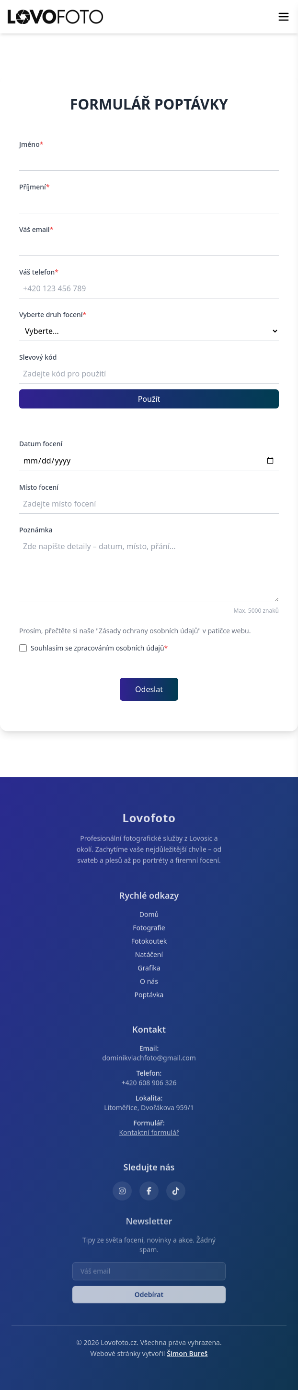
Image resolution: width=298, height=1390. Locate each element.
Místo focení (38, 487)
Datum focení (40, 443)
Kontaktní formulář (149, 1135)
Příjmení (34, 186)
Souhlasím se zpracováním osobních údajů (93, 648)
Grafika (149, 970)
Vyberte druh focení (52, 314)
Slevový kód (38, 357)
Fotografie (149, 930)
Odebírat (149, 1300)
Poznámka (36, 529)
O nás (149, 984)
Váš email (36, 229)
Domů (149, 917)
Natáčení (149, 957)
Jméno (31, 144)
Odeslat (149, 689)
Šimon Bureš (187, 1353)
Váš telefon (38, 271)
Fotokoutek (149, 944)
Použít (149, 399)
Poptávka (149, 997)
